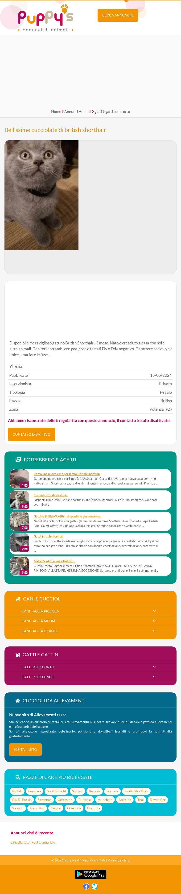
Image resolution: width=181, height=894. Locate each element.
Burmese (84, 800)
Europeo (34, 791)
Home (56, 111)
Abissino (125, 800)
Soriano (18, 808)
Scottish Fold (56, 791)
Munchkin (105, 800)
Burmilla (93, 808)
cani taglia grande (40, 631)
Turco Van (37, 808)
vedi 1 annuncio (43, 842)
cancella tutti (20, 842)
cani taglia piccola (40, 611)
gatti (98, 111)
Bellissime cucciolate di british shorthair (55, 129)
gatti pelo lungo (38, 677)
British (17, 791)
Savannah (45, 800)
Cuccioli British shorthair (51, 495)
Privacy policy (118, 860)
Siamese (112, 791)
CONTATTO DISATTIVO (31, 434)
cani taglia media (38, 621)
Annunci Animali (77, 111)
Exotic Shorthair (136, 791)
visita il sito (25, 749)
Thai (140, 800)
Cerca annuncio (118, 15)
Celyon (56, 808)
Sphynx (77, 791)
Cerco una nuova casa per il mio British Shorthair (67, 474)
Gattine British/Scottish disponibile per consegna (67, 516)
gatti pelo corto (117, 111)
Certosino (65, 800)
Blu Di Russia (22, 800)
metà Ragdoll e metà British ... (54, 561)
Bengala (94, 791)
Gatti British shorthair (49, 536)
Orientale (74, 808)
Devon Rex (158, 800)
